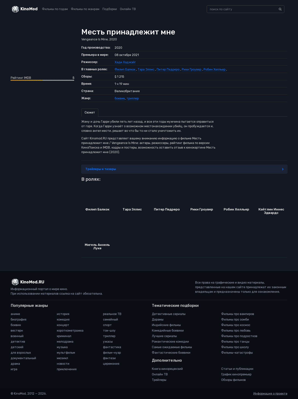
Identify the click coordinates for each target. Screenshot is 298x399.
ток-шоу (109, 330)
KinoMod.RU (32, 282)
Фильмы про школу (235, 347)
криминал (64, 336)
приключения (67, 369)
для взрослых (21, 352)
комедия (63, 319)
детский (17, 347)
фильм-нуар (112, 352)
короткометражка (70, 330)
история (63, 314)
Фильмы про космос (235, 325)
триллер (132, 98)
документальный (23, 358)
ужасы (108, 341)
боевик (120, 98)
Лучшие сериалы (164, 336)
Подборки (109, 9)
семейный (110, 319)
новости (63, 363)
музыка (62, 347)
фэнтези (109, 358)
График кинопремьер (236, 374)
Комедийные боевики (168, 330)
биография (18, 319)
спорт (107, 325)
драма (15, 363)
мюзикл (62, 358)
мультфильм (66, 352)
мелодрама (65, 341)
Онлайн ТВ (128, 9)
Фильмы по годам (55, 9)
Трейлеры (159, 380)
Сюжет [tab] (90, 112)
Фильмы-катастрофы (237, 352)
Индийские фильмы (166, 325)
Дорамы (157, 319)
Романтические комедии (170, 341)
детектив (18, 341)
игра (14, 369)
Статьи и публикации (237, 369)
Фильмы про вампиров (237, 314)
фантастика (112, 347)
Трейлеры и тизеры (184, 169)
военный (17, 336)
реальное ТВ (112, 314)
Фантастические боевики (171, 352)
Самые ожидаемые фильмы (172, 347)
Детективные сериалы (168, 314)
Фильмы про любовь (235, 330)
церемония (111, 363)
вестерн (17, 330)
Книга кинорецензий (167, 369)
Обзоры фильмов (233, 380)
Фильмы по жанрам (85, 9)
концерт (63, 325)
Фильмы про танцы (235, 341)
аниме (15, 314)
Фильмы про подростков (239, 336)
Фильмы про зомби (235, 319)
